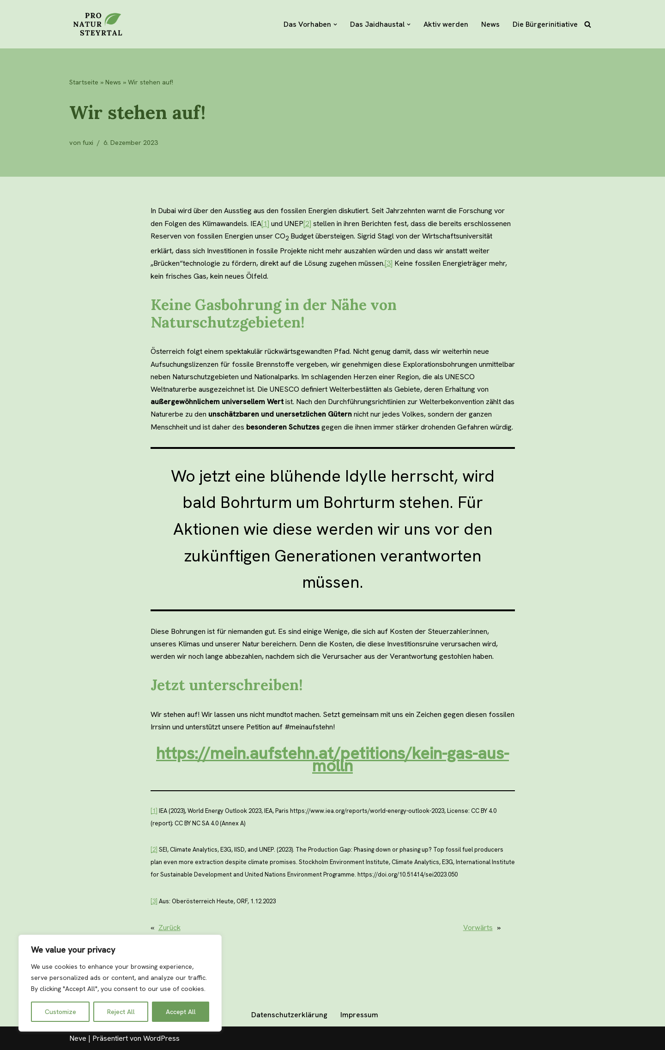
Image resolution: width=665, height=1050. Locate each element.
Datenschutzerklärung (289, 1015)
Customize (60, 1012)
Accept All (181, 1012)
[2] (307, 223)
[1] (265, 223)
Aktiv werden (445, 24)
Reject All (121, 1012)
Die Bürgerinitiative (545, 24)
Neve (77, 1038)
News (490, 24)
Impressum (359, 1015)
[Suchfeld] (587, 24)
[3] (389, 263)
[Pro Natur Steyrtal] (97, 24)
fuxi (88, 142)
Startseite (83, 82)
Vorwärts (492, 927)
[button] (335, 24)
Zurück (169, 927)
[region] (120, 983)
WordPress (161, 1038)
